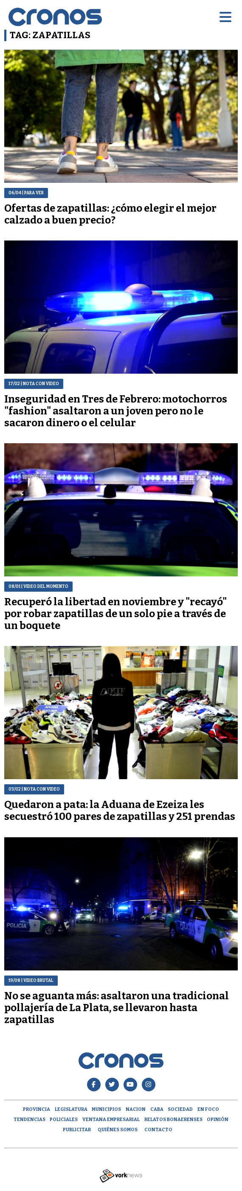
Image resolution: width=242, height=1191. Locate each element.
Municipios (106, 1109)
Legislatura (71, 1109)
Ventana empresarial (111, 1119)
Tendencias (29, 1119)
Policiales (64, 1119)
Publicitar (77, 1129)
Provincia (36, 1109)
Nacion (136, 1109)
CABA (156, 1109)
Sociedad (180, 1109)
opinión (217, 1119)
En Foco (208, 1109)
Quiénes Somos (118, 1129)
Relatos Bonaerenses (173, 1119)
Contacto (158, 1129)
